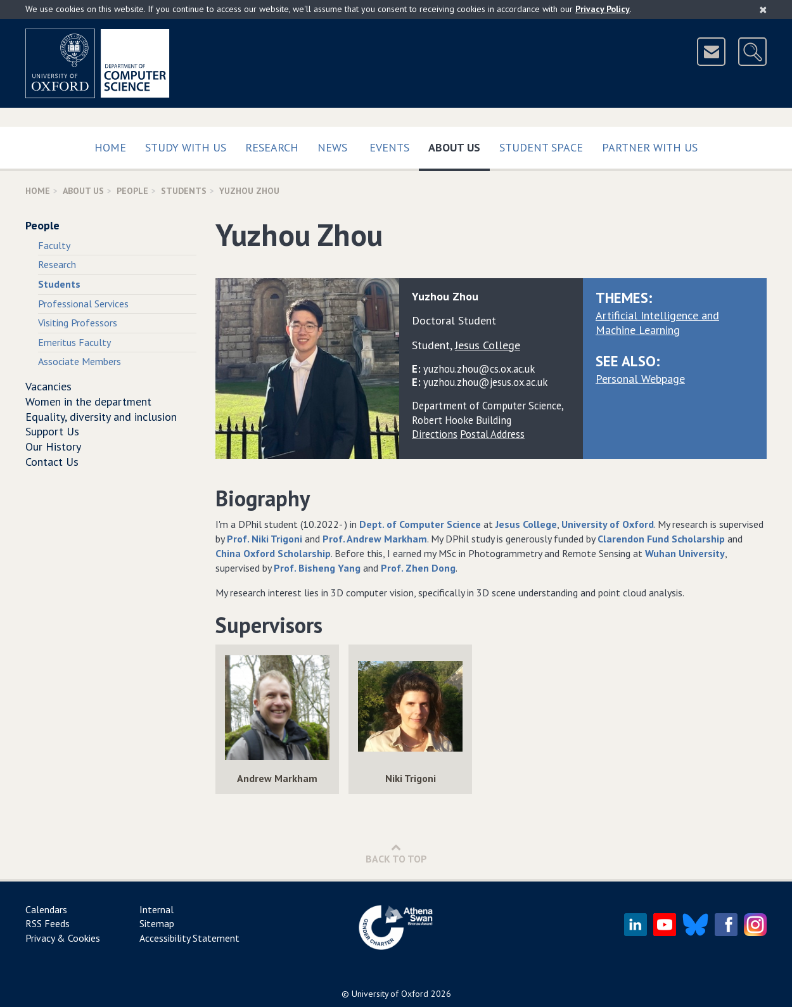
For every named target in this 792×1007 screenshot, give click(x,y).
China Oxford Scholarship (273, 553)
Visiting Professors (77, 322)
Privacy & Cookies (62, 938)
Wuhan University (685, 553)
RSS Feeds (47, 923)
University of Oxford (607, 524)
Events (389, 147)
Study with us (185, 147)
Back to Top (396, 853)
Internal (156, 909)
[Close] (763, 9)
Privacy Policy (602, 9)
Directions (434, 434)
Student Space (541, 147)
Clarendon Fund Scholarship (661, 538)
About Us (459, 145)
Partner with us (650, 147)
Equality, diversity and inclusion (101, 416)
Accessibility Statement (189, 938)
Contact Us (52, 461)
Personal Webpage (640, 378)
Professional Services (83, 303)
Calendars (46, 909)
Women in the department (88, 401)
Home (110, 147)
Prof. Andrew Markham (375, 538)
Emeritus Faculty (74, 342)
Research (271, 147)
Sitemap (156, 923)
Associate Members (79, 361)
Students (184, 190)
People (132, 190)
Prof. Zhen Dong (418, 567)
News (332, 147)
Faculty (54, 245)
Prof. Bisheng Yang (317, 567)
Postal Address (492, 434)
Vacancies (48, 386)
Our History (53, 446)
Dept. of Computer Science (420, 524)
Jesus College (526, 524)
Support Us (52, 431)
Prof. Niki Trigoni (264, 538)
